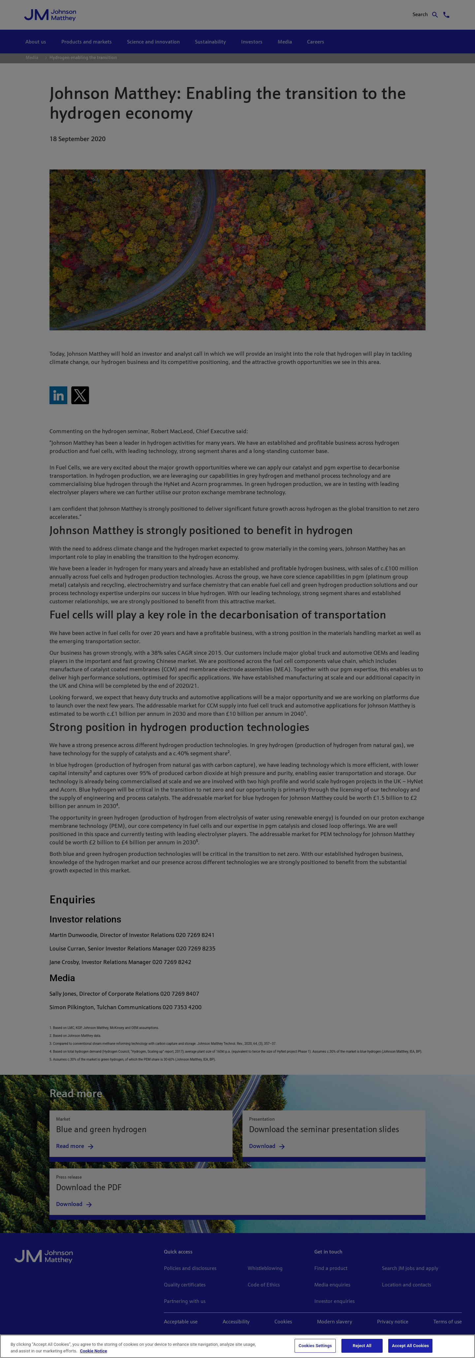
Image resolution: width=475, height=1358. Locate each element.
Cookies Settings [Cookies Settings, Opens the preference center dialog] (315, 1345)
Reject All (362, 1345)
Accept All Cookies (410, 1345)
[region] (237, 1346)
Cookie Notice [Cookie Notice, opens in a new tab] (93, 1350)
